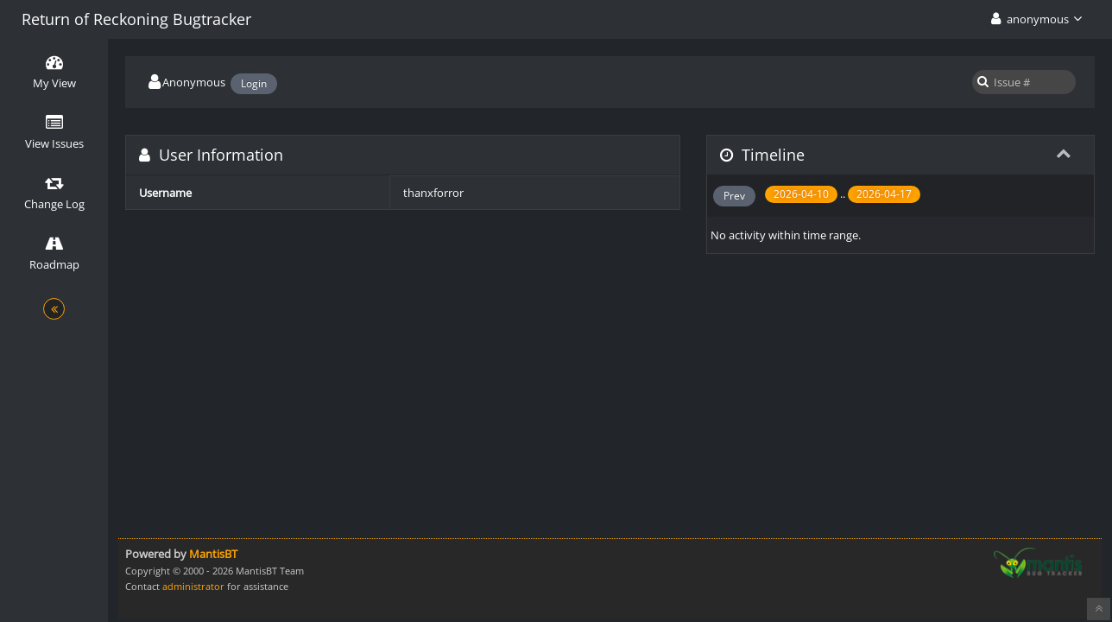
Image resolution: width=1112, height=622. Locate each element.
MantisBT (213, 554)
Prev (734, 195)
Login (254, 83)
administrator (193, 586)
